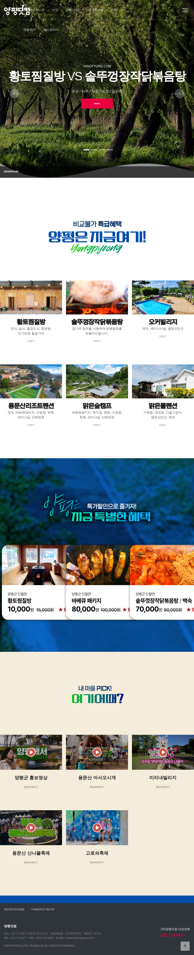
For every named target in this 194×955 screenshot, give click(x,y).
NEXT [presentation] (178, 94)
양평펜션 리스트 (34, 9)
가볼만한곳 (73, 9)
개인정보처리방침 (14, 909)
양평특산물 (95, 9)
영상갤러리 (51, 29)
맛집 (55, 9)
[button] (86, 149)
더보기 (31, 341)
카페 (114, 9)
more (97, 103)
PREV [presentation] (16, 94)
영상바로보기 (31, 787)
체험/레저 (29, 29)
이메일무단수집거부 (42, 909)
